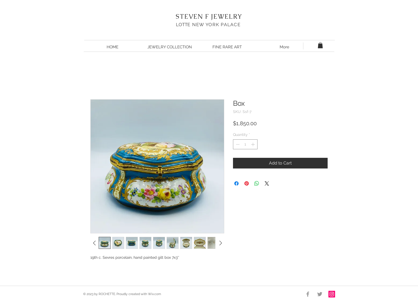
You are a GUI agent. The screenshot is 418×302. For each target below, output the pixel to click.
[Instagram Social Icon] (331, 294)
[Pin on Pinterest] (246, 183)
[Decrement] (237, 144)
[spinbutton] (245, 144)
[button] (320, 45)
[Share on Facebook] (236, 183)
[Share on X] (267, 183)
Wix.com (154, 294)
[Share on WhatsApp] (257, 183)
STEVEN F (192, 16)
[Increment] (253, 144)
